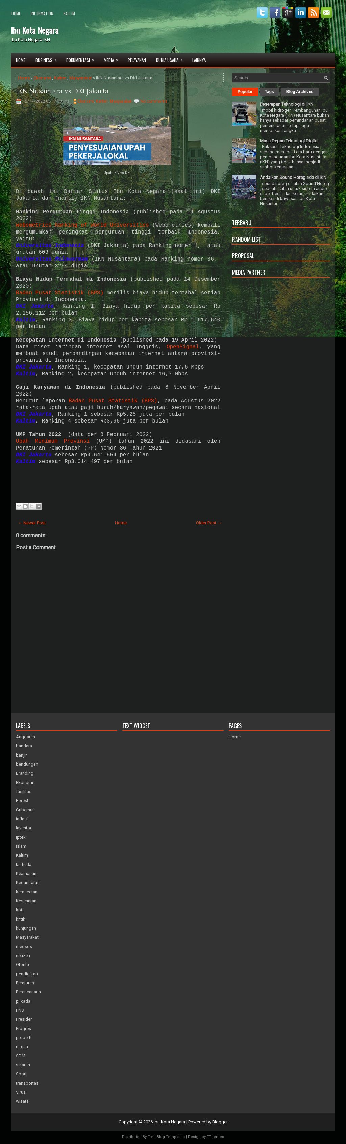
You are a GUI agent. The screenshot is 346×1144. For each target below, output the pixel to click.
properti (23, 1037)
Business (48, 58)
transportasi (28, 1083)
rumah (22, 1046)
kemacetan (27, 891)
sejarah (23, 1064)
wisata (22, 1101)
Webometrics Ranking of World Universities (82, 225)
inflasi (22, 818)
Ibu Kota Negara (34, 30)
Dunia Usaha (171, 58)
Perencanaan (28, 992)
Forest (22, 800)
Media (113, 58)
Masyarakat (80, 77)
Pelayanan (137, 60)
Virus (21, 1092)
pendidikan (27, 973)
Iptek (21, 837)
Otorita (22, 964)
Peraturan (25, 982)
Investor (23, 827)
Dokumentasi (82, 58)
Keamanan (26, 873)
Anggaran (25, 736)
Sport (21, 1074)
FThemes (215, 1137)
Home (16, 13)
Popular (245, 91)
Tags (269, 91)
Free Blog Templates (166, 1137)
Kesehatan (26, 900)
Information (42, 13)
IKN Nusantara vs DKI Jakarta (62, 91)
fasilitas (23, 791)
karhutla (23, 864)
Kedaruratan (28, 882)
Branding (24, 773)
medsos (24, 946)
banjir (21, 755)
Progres (23, 1028)
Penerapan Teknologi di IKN (286, 104)
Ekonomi (42, 77)
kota (20, 910)
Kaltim (69, 13)
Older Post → (209, 522)
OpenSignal (183, 347)
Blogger (220, 1121)
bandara (24, 745)
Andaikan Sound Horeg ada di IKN (293, 177)
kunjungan (26, 928)
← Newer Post (32, 522)
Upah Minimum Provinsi (53, 441)
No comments (154, 101)
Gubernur (25, 809)
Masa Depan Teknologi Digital (289, 140)
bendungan (27, 764)
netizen (23, 955)
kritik (20, 919)
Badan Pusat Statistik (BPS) (59, 293)
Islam (21, 846)
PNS (20, 1010)
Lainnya (199, 60)
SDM (20, 1055)
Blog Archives (299, 91)
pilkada (23, 1001)
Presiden (24, 1019)
